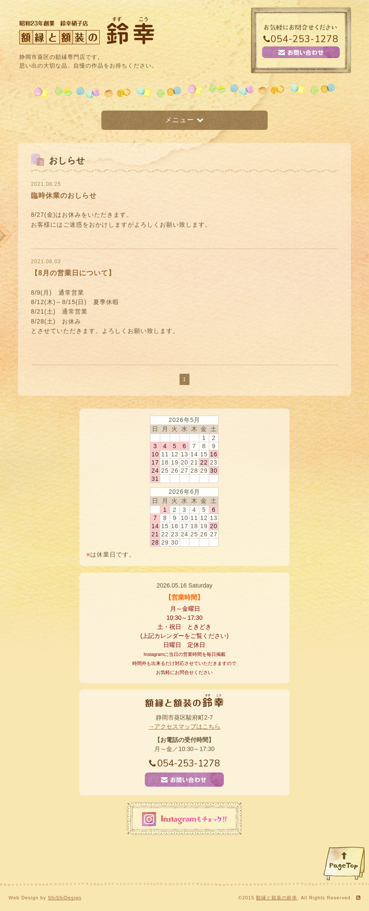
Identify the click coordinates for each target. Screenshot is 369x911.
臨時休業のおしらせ (64, 195)
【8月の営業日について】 (73, 273)
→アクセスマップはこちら (184, 726)
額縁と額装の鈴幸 (276, 897)
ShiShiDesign (64, 897)
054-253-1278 (301, 39)
